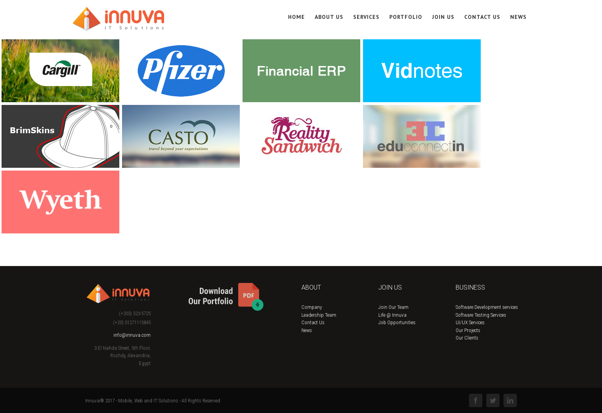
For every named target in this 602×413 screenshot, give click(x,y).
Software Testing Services (481, 315)
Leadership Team (318, 315)
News (306, 330)
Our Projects (468, 330)
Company (311, 307)
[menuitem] (301, 16)
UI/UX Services (470, 322)
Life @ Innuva (392, 315)
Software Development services (487, 307)
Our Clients (467, 338)
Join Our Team (393, 307)
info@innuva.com (132, 335)
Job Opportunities (397, 322)
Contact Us (313, 322)
